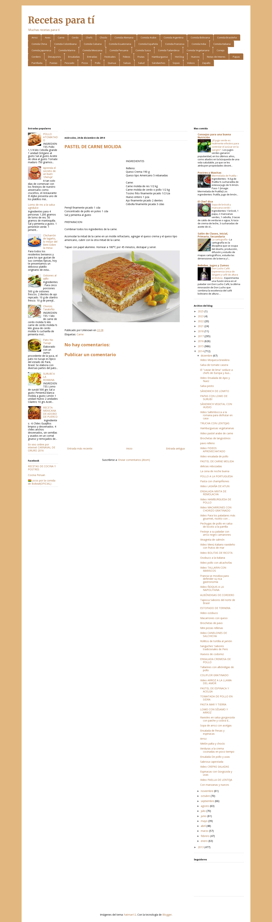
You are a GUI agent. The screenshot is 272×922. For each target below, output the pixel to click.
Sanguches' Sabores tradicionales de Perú (214, 647)
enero (204, 841)
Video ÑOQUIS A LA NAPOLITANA (212, 588)
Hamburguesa (160, 56)
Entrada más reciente (79, 448)
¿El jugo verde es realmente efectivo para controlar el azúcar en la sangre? (225, 145)
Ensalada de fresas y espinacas (212, 732)
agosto (205, 806)
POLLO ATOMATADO (50, 137)
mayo (204, 821)
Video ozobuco (209, 613)
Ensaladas (74, 56)
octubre (206, 796)
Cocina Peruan (36, 475)
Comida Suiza (143, 50)
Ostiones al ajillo (49, 277)
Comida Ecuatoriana (120, 44)
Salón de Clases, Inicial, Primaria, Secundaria (213, 235)
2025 (201, 311)
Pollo (97, 63)
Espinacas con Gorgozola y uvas (216, 773)
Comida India (199, 44)
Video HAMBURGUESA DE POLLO (215, 501)
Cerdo (75, 37)
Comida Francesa (174, 44)
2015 (201, 346)
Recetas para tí (61, 20)
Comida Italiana (222, 44)
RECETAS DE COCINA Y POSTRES (42, 467)
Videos (191, 63)
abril (203, 826)
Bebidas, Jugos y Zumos (213, 265)
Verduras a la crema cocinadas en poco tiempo (217, 750)
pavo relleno (207, 443)
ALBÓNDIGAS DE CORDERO (217, 595)
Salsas (127, 63)
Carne (61, 37)
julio (203, 811)
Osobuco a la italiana (212, 557)
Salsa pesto (207, 386)
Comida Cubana (93, 44)
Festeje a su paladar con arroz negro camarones (215, 533)
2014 (201, 351)
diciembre (207, 355)
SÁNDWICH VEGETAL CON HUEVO (216, 405)
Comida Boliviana (200, 37)
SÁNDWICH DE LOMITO (214, 391)
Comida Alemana (124, 37)
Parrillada (37, 63)
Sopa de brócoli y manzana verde (221, 206)
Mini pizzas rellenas (211, 628)
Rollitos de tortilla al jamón (216, 641)
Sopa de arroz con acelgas (216, 725)
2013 (201, 847)
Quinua (112, 63)
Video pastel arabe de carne (216, 433)
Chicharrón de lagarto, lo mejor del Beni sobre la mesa (50, 241)
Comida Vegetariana (198, 50)
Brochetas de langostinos (215, 438)
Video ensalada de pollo (214, 456)
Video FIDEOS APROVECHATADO (212, 449)
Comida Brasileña (227, 37)
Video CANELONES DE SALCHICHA (213, 634)
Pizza (85, 63)
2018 (201, 331)
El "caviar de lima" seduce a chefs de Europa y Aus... (216, 371)
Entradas (92, 56)
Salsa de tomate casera (214, 365)
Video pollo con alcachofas (216, 562)
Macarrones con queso (214, 618)
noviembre (207, 791)
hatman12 (130, 914)
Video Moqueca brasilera (214, 360)
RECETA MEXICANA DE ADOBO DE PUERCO (50, 412)
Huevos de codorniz (212, 654)
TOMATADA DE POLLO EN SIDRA (216, 698)
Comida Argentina (173, 37)
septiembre (208, 801)
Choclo (103, 37)
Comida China (39, 44)
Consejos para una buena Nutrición (214, 136)
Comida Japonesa (41, 50)
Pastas (53, 63)
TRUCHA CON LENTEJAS (214, 423)
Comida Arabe (148, 37)
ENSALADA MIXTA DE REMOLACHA (213, 493)
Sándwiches (158, 63)
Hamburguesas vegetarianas (217, 428)
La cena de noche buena (214, 471)
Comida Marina (66, 50)
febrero (205, 836)
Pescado (69, 63)
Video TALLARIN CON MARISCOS (213, 569)
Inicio (129, 448)
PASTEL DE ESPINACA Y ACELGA (214, 690)
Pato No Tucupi (48, 341)
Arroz (35, 37)
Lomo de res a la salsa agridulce (41, 206)
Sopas (176, 63)
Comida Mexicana (92, 50)
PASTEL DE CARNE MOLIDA (217, 461)
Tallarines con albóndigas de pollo (217, 668)
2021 (201, 326)
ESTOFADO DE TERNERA (215, 608)
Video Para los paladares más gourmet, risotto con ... (217, 517)
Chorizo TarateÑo (49, 307)
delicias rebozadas (211, 466)
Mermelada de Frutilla (224, 175)
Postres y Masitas (209, 172)
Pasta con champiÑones (214, 481)
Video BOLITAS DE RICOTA (216, 552)
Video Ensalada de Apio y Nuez (215, 379)
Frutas (141, 56)
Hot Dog (179, 56)
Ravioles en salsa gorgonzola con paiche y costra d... (217, 719)
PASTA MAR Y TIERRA (213, 704)
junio (204, 816)
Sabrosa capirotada (211, 761)
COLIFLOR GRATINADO (214, 675)
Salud (141, 63)
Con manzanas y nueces (214, 784)
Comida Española (148, 44)
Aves (47, 37)
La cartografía (220, 239)
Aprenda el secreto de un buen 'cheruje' (49, 172)
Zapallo (206, 63)
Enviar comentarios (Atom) (134, 460)
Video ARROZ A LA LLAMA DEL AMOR (216, 682)
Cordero (36, 56)
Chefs (89, 37)
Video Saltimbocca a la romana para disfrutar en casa (216, 415)
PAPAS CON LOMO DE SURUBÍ (213, 397)
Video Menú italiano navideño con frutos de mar (217, 546)
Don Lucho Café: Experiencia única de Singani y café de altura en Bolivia (225, 273)
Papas (236, 56)
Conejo (221, 50)
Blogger (167, 914)
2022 (201, 321)
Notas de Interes (216, 56)
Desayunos (54, 56)
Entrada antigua (175, 448)
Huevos (195, 56)
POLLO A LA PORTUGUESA (216, 476)
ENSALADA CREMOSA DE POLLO (215, 660)
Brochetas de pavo (211, 623)
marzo (205, 831)
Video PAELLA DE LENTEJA (216, 780)
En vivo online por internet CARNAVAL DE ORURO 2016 (41, 447)
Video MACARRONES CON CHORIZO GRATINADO (215, 509)
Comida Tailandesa (168, 50)
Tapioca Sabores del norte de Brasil (217, 601)
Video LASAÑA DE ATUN (214, 486)
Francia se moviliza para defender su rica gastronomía (214, 579)
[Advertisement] (136, 97)
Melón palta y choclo (212, 743)
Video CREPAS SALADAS (214, 766)
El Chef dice (205, 201)
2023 (201, 316)
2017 (201, 336)
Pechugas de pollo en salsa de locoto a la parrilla (216, 525)
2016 (201, 341)
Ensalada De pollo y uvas (215, 756)
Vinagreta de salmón (212, 539)
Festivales (110, 56)
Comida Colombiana (65, 44)
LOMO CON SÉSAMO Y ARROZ (214, 711)
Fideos (126, 56)
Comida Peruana (119, 50)
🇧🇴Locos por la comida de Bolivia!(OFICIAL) (41, 482)
